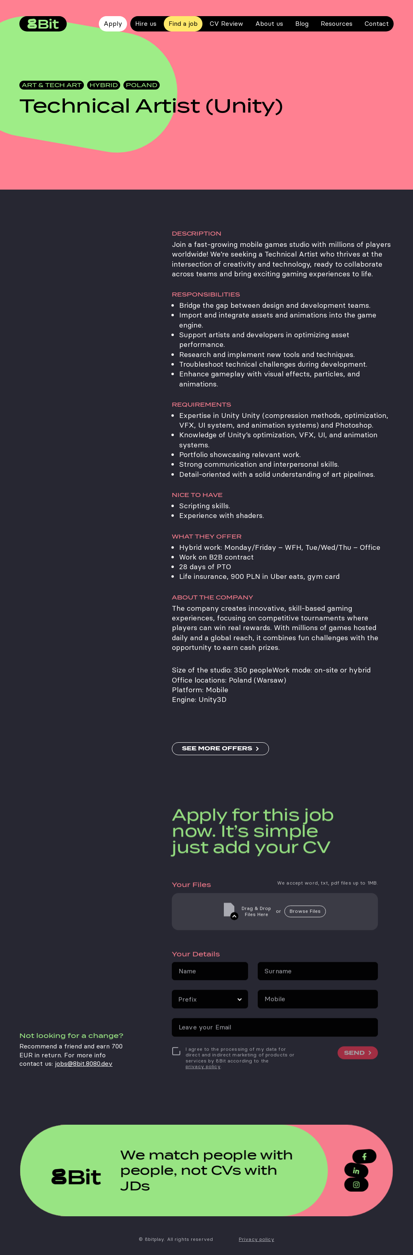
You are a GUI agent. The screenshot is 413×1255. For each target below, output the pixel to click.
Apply (113, 23)
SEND (354, 1068)
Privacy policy (256, 1239)
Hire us (145, 23)
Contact (377, 23)
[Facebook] (360, 1157)
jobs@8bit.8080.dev (84, 1095)
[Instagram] (352, 1184)
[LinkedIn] (352, 1170)
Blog (302, 23)
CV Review (226, 23)
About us (269, 23)
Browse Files (305, 927)
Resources (337, 23)
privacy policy (203, 1082)
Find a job (183, 23)
